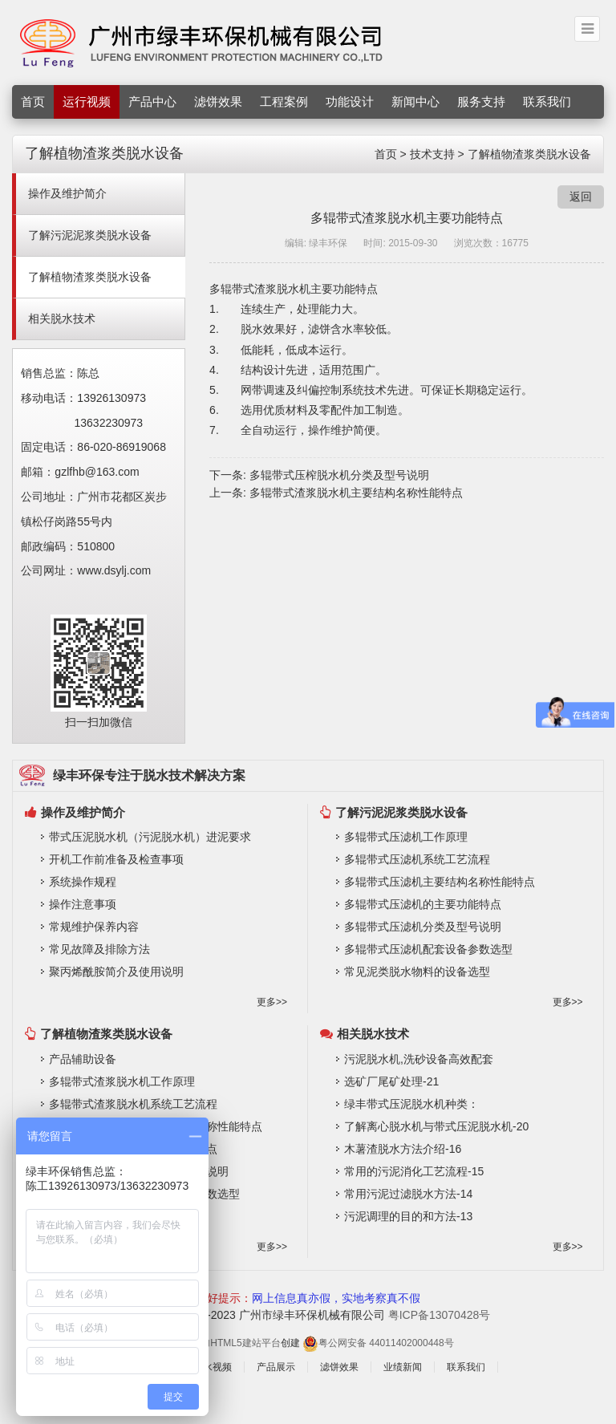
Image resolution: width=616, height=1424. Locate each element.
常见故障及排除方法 (99, 949)
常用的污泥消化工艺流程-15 (414, 1171)
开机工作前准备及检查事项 (116, 859)
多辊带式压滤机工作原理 (406, 836)
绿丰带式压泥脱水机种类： (411, 1103)
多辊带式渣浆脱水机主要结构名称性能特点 (356, 492)
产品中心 (152, 101)
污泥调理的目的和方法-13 (408, 1216)
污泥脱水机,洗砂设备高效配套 (418, 1059)
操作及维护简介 (67, 193)
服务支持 (481, 101)
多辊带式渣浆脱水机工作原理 (122, 1081)
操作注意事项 (82, 904)
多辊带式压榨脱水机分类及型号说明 (339, 475)
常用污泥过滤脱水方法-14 (408, 1193)
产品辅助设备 (82, 1059)
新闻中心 (415, 101)
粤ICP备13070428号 (439, 1314)
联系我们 (547, 101)
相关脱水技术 (61, 318)
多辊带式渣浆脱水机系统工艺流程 (133, 1103)
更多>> (272, 1002)
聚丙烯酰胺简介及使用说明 (116, 971)
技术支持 (432, 154)
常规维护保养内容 (94, 926)
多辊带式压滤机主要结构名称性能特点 (439, 881)
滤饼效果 (218, 101)
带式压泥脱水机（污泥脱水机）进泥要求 (150, 836)
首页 (33, 101)
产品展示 (276, 1367)
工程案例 (284, 101)
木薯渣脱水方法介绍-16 (402, 1148)
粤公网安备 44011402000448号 (378, 1343)
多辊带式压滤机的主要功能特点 (422, 904)
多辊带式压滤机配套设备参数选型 (428, 949)
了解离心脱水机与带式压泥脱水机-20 (436, 1126)
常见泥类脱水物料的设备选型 (417, 971)
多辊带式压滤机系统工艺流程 (417, 859)
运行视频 (87, 101)
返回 (580, 196)
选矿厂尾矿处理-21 (391, 1081)
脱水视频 (212, 1367)
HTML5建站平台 (245, 1343)
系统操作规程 (82, 881)
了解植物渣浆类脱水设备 (529, 154)
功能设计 (350, 101)
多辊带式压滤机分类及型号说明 (422, 926)
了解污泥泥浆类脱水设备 (90, 235)
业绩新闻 (402, 1367)
